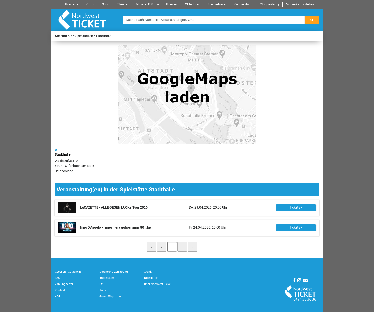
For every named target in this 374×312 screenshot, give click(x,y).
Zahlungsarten (64, 284)
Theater (123, 4)
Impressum (106, 278)
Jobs (102, 290)
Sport (106, 4)
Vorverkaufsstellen (300, 4)
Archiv (148, 271)
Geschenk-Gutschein (68, 271)
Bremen (172, 4)
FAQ (57, 278)
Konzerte (71, 4)
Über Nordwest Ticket (157, 284)
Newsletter (151, 278)
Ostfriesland (243, 4)
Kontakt (60, 290)
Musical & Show (147, 4)
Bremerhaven (217, 4)
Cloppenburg (269, 4)
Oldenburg (192, 4)
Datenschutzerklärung (113, 271)
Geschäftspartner (110, 296)
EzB (101, 284)
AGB (57, 296)
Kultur (90, 4)
